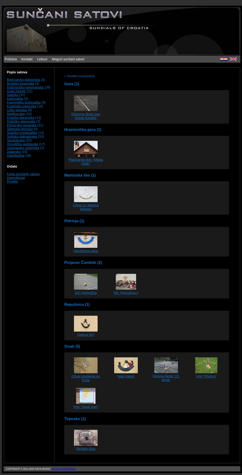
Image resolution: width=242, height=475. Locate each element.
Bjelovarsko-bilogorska (23, 80)
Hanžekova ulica (86, 251)
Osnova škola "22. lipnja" (166, 378)
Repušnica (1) (77, 304)
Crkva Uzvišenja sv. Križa (85, 378)
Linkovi (42, 59)
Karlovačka (15, 99)
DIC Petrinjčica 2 (126, 293)
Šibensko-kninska (20, 129)
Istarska (12, 95)
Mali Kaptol (126, 376)
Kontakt (26, 59)
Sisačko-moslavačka (22, 133)
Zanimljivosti (16, 178)
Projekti (12, 181)
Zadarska (14, 152)
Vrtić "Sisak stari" (85, 407)
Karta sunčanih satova (23, 174)
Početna (11, 59)
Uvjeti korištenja (63, 469)
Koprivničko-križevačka (24, 102)
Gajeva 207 (85, 335)
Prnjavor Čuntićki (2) (83, 262)
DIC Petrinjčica (86, 293)
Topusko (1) (75, 419)
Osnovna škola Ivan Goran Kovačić (85, 116)
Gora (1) (71, 84)
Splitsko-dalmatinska (22, 136)
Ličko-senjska (17, 110)
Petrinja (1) (74, 221)
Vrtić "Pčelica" (206, 376)
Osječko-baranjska (20, 118)
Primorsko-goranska (21, 125)
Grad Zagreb (16, 91)
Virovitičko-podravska (22, 144)
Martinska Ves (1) (80, 175)
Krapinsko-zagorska (21, 106)
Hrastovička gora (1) (82, 129)
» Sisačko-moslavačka (79, 76)
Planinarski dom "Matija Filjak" (86, 161)
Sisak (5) (72, 346)
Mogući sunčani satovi (68, 59)
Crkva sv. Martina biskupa (86, 207)
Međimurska (16, 114)
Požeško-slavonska (21, 121)
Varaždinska (16, 140)
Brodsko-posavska (20, 83)
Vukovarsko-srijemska (23, 148)
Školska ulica (85, 449)
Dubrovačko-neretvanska (25, 87)
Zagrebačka (15, 155)
